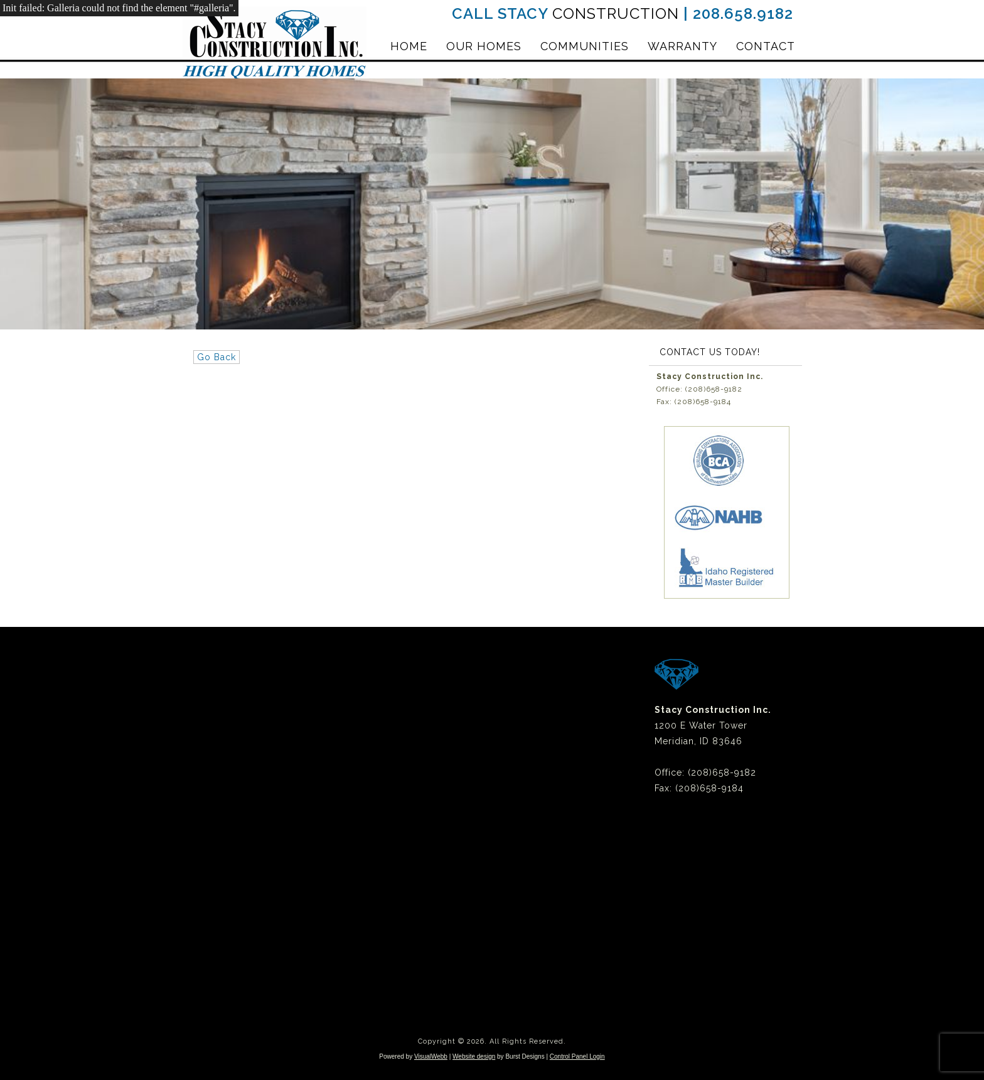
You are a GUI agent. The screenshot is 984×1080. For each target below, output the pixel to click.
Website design (473, 1056)
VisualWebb (430, 1056)
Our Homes (483, 46)
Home (408, 46)
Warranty (682, 46)
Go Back (216, 357)
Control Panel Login (577, 1056)
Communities (584, 46)
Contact (765, 46)
